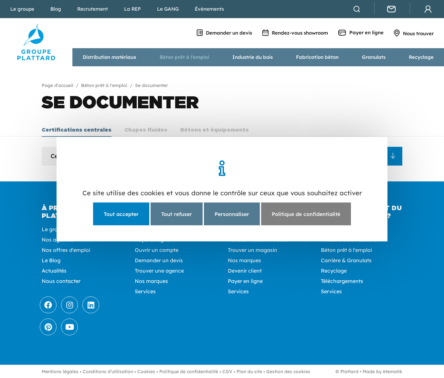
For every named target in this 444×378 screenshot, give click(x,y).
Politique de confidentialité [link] (306, 214)
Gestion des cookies (288, 371)
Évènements (209, 9)
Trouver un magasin (252, 250)
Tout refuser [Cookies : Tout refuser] (176, 214)
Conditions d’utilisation (108, 371)
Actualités (54, 270)
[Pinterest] (48, 327)
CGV (227, 371)
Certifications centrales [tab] (76, 129)
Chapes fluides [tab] (145, 129)
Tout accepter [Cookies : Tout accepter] (121, 214)
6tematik (392, 371)
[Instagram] (69, 305)
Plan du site (249, 371)
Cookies (146, 371)
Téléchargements (342, 281)
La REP (132, 9)
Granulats (374, 57)
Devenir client (245, 270)
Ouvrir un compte (156, 250)
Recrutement (92, 9)
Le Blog (51, 260)
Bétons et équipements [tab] (214, 129)
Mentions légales (60, 371)
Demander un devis (224, 33)
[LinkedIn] (90, 305)
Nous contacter (61, 281)
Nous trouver (414, 33)
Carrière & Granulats (346, 260)
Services (145, 291)
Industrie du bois (252, 57)
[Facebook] (48, 305)
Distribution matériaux (109, 57)
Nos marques (151, 281)
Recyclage (421, 57)
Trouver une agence (159, 270)
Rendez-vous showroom (295, 33)
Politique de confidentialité (188, 371)
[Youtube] (69, 327)
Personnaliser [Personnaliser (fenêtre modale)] (232, 214)
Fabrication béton (317, 57)
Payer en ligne (361, 32)
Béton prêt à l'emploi (184, 57)
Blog (55, 9)
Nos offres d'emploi (66, 250)
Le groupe (22, 9)
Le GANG (168, 9)
